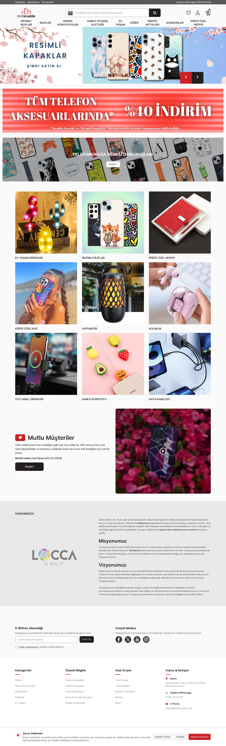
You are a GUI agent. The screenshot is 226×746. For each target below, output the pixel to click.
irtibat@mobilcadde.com (179, 708)
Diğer (134, 22)
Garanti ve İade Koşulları (78, 697)
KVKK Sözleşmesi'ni (29, 647)
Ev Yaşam (120, 22)
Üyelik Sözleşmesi (75, 685)
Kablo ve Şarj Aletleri (97, 22)
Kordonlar (175, 22)
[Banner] (113, 160)
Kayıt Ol (86, 639)
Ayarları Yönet (162, 736)
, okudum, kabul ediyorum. (39, 647)
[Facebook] (119, 639)
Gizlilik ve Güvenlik (75, 702)
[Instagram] (146, 639)
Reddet (180, 736)
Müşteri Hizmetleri (125, 691)
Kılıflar (45, 22)
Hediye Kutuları (152, 22)
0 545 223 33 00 (174, 697)
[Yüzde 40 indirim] (113, 111)
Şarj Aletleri (21, 691)
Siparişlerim (33, 2)
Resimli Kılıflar (26, 22)
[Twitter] (128, 639)
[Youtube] (137, 639)
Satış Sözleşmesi (74, 691)
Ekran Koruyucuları (68, 22)
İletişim (119, 697)
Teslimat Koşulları (74, 680)
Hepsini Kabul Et (199, 736)
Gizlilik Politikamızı (61, 740)
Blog (118, 702)
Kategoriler (48, 2)
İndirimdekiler (123, 685)
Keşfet (29, 466)
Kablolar (19, 697)
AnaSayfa (20, 2)
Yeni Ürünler (122, 680)
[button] (186, 78)
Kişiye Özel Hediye (198, 22)
